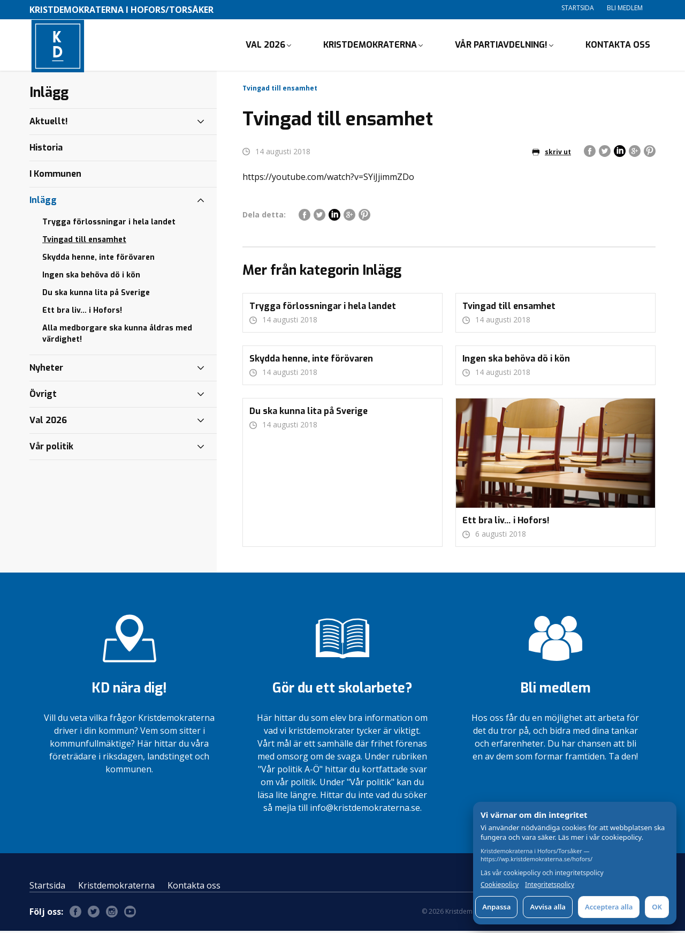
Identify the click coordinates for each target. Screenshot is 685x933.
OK (657, 907)
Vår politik (51, 448)
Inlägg (43, 202)
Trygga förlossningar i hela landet (109, 224)
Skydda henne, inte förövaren (98, 259)
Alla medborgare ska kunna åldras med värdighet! (117, 336)
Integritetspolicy (549, 885)
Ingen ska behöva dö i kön (91, 277)
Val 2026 (265, 45)
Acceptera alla (609, 907)
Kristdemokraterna (370, 45)
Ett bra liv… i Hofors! (82, 312)
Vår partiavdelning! (501, 45)
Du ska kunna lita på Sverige (96, 295)
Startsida (577, 7)
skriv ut (551, 154)
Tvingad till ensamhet (84, 242)
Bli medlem (625, 7)
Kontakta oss (617, 45)
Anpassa (496, 907)
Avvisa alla (548, 907)
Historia (46, 149)
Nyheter (46, 369)
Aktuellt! (48, 123)
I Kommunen (55, 176)
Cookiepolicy (500, 885)
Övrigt (43, 396)
